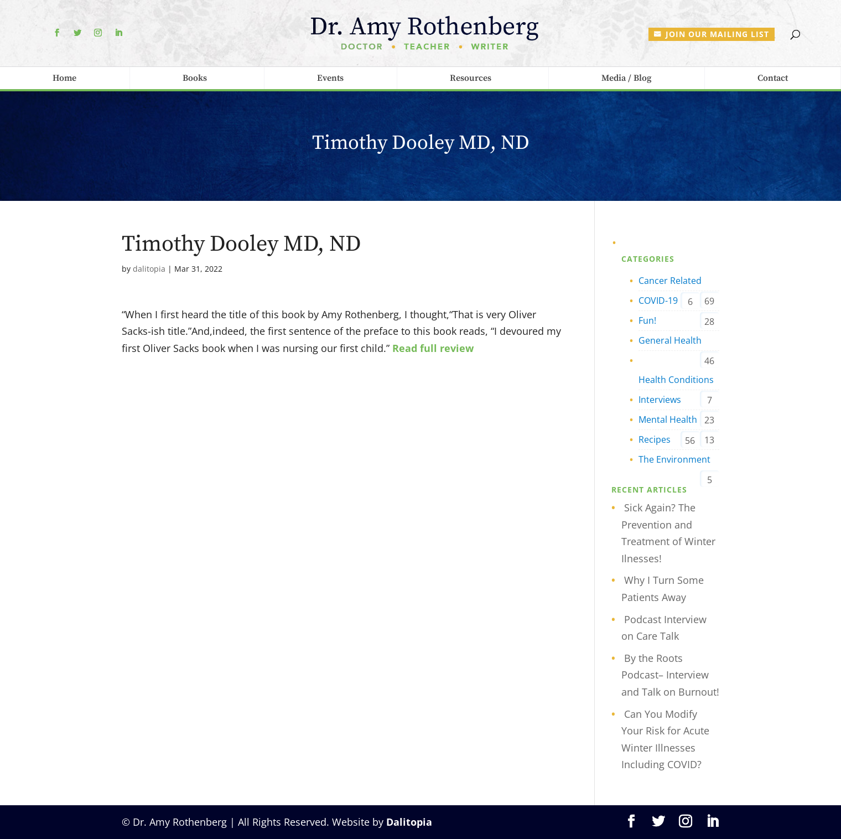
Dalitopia (409, 821)
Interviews (659, 399)
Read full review (433, 348)
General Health (670, 340)
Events (330, 78)
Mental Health (667, 419)
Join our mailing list (717, 34)
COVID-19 (658, 300)
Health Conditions (676, 380)
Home (64, 78)
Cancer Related (670, 281)
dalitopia (149, 268)
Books (195, 78)
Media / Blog (626, 78)
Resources (470, 78)
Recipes (654, 439)
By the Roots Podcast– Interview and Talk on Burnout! (670, 674)
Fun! (647, 320)
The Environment (674, 459)
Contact (772, 78)
